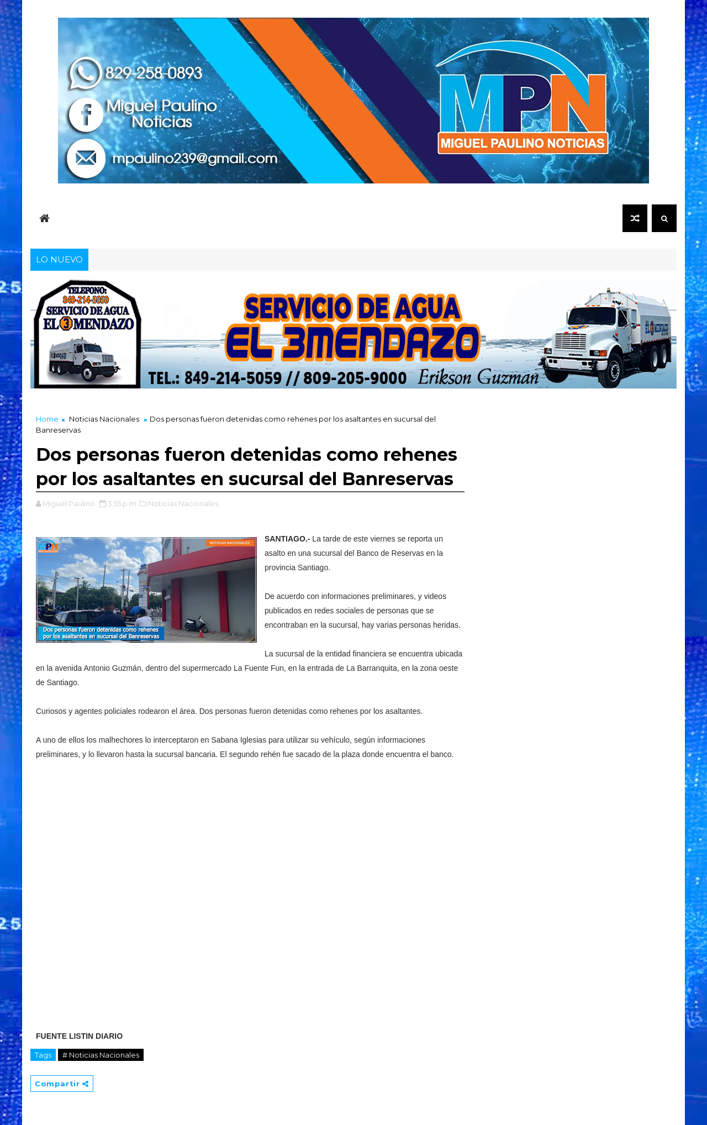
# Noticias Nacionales (100, 1054)
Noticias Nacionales (104, 418)
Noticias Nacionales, (184, 503)
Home (47, 418)
